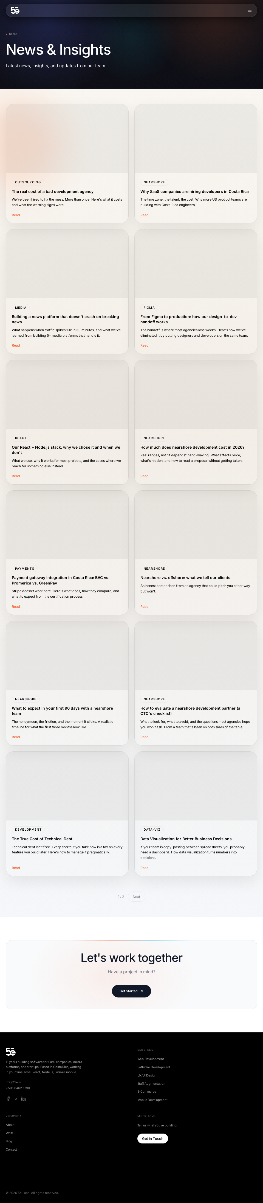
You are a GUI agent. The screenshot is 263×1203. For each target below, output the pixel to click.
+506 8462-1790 (18, 1088)
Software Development (154, 1067)
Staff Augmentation (151, 1084)
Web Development (150, 1059)
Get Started (131, 991)
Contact (11, 1149)
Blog (9, 1141)
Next (136, 897)
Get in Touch (152, 1138)
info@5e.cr (13, 1082)
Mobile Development (152, 1100)
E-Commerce (146, 1092)
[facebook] (8, 1098)
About (10, 1125)
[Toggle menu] (249, 10)
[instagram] (15, 1098)
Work (9, 1133)
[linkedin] (23, 1098)
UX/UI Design (147, 1075)
